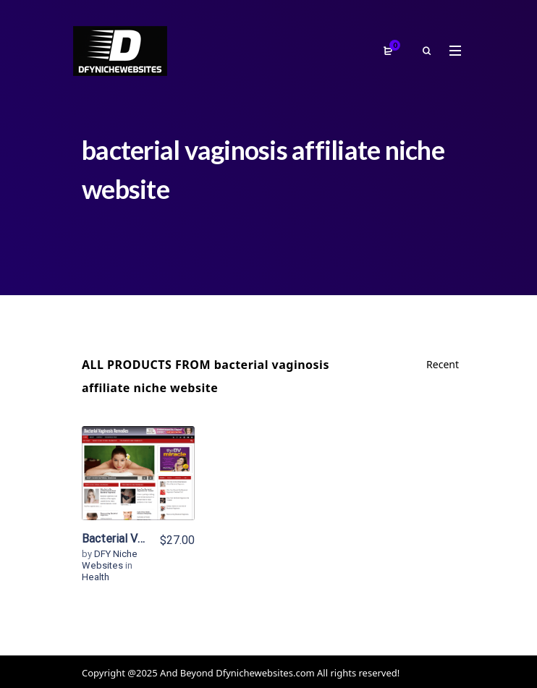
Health (95, 577)
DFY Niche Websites (110, 559)
